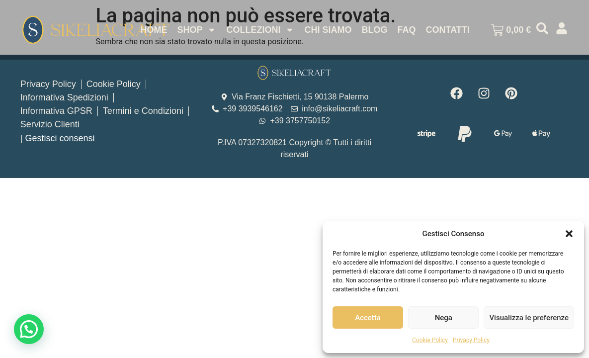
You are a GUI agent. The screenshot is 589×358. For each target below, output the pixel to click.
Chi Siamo (327, 30)
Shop (196, 29)
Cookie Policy (430, 340)
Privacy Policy (471, 340)
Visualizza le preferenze (529, 317)
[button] (569, 234)
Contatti (447, 30)
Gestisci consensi (59, 138)
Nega (443, 317)
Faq (406, 30)
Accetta (368, 317)
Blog (374, 30)
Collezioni (260, 29)
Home (153, 30)
